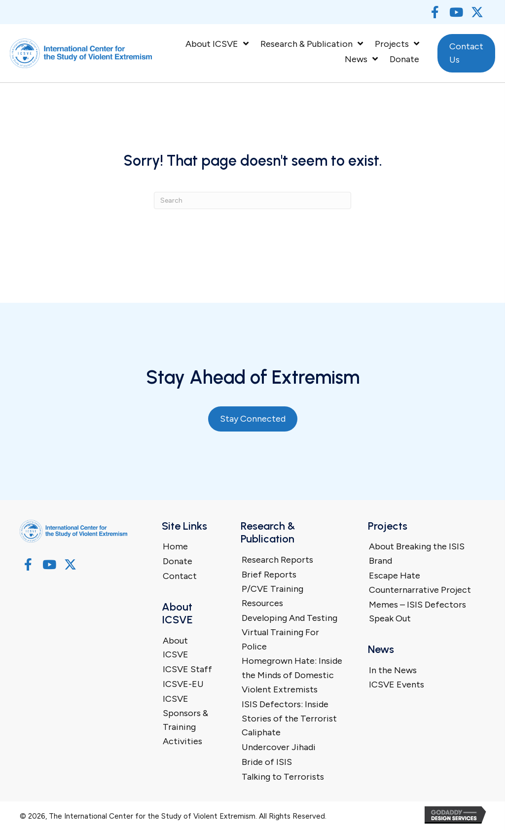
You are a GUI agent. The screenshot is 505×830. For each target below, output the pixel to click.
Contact (180, 576)
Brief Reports (269, 574)
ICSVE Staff (187, 669)
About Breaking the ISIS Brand (417, 553)
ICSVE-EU (183, 684)
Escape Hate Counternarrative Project (420, 582)
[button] (435, 12)
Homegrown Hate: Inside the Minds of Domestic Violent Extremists (292, 675)
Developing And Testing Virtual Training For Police (289, 632)
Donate (177, 561)
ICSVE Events (396, 684)
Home (175, 546)
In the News (393, 670)
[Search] (252, 200)
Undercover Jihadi (279, 747)
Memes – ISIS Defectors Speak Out (417, 611)
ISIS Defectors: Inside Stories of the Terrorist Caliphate (289, 718)
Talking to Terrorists (283, 776)
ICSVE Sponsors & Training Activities (185, 720)
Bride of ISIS (267, 762)
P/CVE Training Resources (272, 596)
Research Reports (277, 559)
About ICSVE (175, 647)
